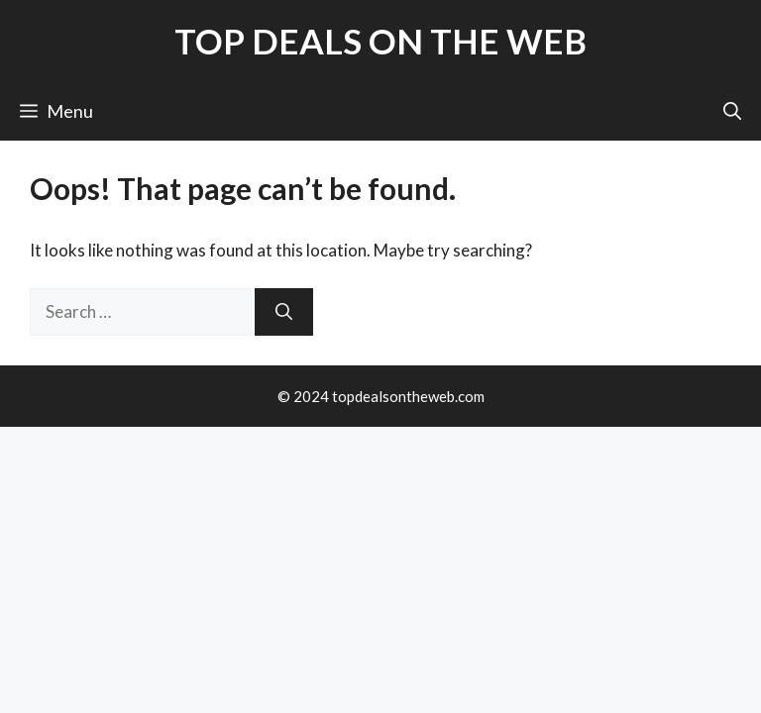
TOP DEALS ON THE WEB (380, 40)
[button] (732, 111)
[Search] (284, 312)
